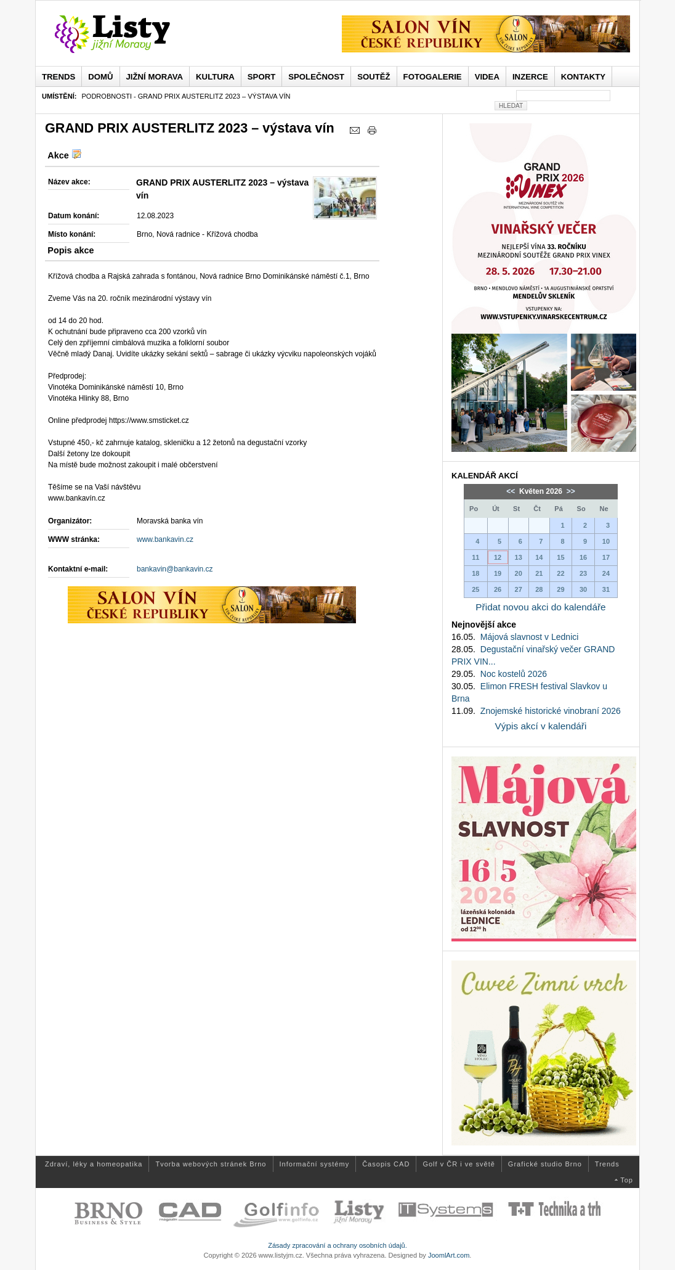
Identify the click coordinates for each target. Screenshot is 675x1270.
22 (560, 573)
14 (539, 557)
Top (626, 1180)
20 (518, 573)
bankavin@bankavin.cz (175, 569)
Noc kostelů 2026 (513, 674)
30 (583, 589)
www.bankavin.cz (165, 539)
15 (560, 557)
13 (518, 557)
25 (475, 589)
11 (475, 557)
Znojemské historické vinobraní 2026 (550, 711)
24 (606, 573)
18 (475, 573)
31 (606, 589)
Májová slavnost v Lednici (529, 637)
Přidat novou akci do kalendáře (540, 607)
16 (583, 557)
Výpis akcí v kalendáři (541, 726)
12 (497, 557)
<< (511, 491)
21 (539, 573)
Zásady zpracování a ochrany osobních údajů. (337, 1245)
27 (518, 589)
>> (569, 491)
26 (497, 589)
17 (606, 557)
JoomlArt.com (448, 1255)
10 (606, 541)
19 (497, 573)
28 (539, 589)
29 (560, 589)
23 (583, 573)
